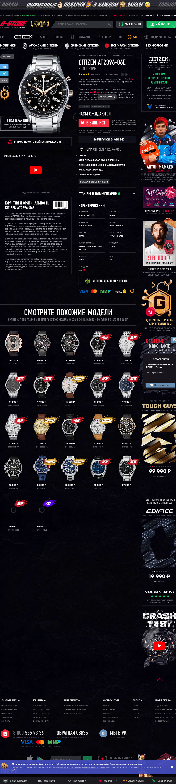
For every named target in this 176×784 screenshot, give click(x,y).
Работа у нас (7, 713)
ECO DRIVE (87, 69)
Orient (58, 37)
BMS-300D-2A (126, 405)
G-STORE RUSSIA (161, 359)
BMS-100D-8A (13, 405)
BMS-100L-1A (42, 405)
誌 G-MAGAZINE (81, 37)
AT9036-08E (70, 364)
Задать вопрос (162, 706)
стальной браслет (100, 107)
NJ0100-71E (126, 488)
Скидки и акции (136, 781)
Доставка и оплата (41, 709)
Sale (136, 37)
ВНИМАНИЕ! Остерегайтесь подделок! (37, 141)
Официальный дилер (9, 15)
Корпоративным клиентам (78, 15)
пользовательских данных (94, 767)
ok (87, 759)
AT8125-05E (41, 364)
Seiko (43, 37)
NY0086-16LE (42, 530)
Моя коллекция (110, 717)
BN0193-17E (127, 447)
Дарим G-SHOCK (119, 15)
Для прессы (6, 717)
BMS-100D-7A (126, 364)
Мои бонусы (109, 721)
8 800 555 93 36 (148, 15)
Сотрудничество (100, 15)
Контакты (133, 15)
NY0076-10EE (13, 530)
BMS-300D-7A (13, 447)
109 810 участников (155, 373)
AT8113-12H (13, 364)
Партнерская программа (75, 709)
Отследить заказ (168, 15)
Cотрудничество (9, 709)
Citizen (23, 37)
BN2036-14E (13, 488)
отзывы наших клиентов (121, 759)
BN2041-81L (70, 488)
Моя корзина (109, 709)
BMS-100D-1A (98, 364)
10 (170, 466)
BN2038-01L (42, 488)
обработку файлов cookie (70, 767)
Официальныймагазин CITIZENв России (40, 24)
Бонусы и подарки (41, 721)
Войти (106, 706)
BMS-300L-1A (70, 447)
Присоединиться (161, 385)
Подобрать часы (162, 721)
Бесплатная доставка (32, 15)
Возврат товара (40, 717)
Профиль (107, 713)
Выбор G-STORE (112, 37)
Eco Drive (129, 79)
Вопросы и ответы (53, 15)
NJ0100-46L (98, 488)
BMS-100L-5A (70, 405)
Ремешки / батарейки (164, 717)
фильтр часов (130, 24)
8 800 (28, 733)
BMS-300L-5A (98, 447)
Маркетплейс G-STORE (74, 713)
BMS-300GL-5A (42, 447)
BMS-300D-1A (98, 405)
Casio (3, 37)
